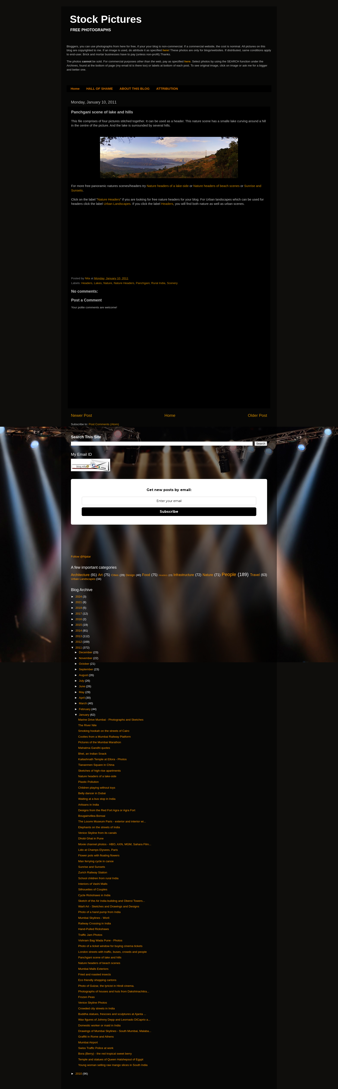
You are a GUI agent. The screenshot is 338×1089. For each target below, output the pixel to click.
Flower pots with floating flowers (98, 855)
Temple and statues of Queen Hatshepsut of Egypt (110, 1059)
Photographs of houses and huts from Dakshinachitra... (113, 991)
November (86, 658)
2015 (79, 624)
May (82, 692)
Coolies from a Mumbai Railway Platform (104, 736)
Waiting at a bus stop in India (97, 798)
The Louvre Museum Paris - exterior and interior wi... (112, 821)
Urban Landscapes (117, 203)
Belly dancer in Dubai (92, 793)
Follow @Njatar (81, 556)
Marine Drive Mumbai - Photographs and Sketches (110, 719)
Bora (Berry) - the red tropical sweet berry (105, 1053)
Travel (255, 575)
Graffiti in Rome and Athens (96, 1036)
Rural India (158, 283)
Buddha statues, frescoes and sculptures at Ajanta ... (112, 1014)
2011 (79, 647)
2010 (79, 1073)
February (85, 709)
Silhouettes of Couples (92, 889)
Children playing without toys (96, 787)
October (84, 663)
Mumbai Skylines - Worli (94, 917)
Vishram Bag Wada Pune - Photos (100, 940)
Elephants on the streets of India (99, 827)
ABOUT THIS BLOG (135, 88)
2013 (79, 636)
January (84, 714)
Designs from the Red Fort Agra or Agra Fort (106, 810)
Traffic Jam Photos (90, 934)
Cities (115, 575)
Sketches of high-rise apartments (99, 770)
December (86, 652)
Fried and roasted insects (94, 974)
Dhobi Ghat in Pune (91, 838)
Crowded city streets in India (96, 1008)
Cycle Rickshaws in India (94, 895)
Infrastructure (183, 575)
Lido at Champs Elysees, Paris (98, 849)
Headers (167, 203)
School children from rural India (98, 878)
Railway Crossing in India (94, 923)
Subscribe (169, 512)
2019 (79, 607)
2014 (79, 630)
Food (146, 575)
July (82, 680)
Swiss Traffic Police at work (95, 1048)
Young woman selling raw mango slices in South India (112, 1065)
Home (75, 88)
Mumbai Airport (88, 1042)
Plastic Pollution (88, 781)
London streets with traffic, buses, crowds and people (112, 951)
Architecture (80, 575)
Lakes (98, 283)
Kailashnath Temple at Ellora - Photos (102, 759)
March (83, 703)
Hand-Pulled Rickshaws (93, 929)
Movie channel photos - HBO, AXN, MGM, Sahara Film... (114, 844)
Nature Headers (108, 199)
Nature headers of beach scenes (216, 186)
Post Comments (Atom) (104, 424)
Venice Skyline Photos (92, 1002)
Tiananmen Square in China (96, 764)
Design (130, 575)
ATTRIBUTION (167, 88)
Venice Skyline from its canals (97, 832)
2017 (79, 613)
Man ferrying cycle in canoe (96, 861)
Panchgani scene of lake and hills (99, 957)
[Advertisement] (103, 246)
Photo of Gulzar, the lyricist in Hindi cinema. (106, 985)
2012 (79, 641)
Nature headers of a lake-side (168, 186)
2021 (79, 602)
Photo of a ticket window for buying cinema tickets (110, 946)
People (229, 574)
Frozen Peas (86, 997)
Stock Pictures (106, 19)
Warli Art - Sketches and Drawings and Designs (108, 906)
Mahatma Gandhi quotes (94, 747)
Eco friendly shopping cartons (97, 980)
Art (100, 575)
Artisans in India (88, 804)
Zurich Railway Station (92, 872)
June (82, 686)
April (82, 697)
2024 (79, 596)
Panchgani (143, 283)
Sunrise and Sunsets (91, 866)
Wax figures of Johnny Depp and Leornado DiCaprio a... (114, 1019)
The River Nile (87, 725)
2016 (79, 619)
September (86, 669)
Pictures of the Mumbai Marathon (99, 742)
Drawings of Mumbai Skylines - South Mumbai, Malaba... (114, 1031)
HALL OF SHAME (99, 88)
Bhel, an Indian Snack (92, 753)
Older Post (257, 415)
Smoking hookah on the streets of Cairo (103, 730)
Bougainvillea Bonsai (91, 815)
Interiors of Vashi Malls (93, 883)
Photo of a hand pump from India (99, 912)
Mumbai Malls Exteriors (93, 968)
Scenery (172, 283)
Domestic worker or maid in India (99, 1025)
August (84, 675)
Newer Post (81, 415)
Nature (107, 283)
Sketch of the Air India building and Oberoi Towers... (111, 900)
